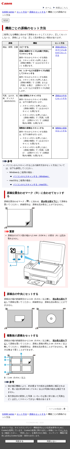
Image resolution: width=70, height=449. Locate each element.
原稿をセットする (37, 12)
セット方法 (22, 12)
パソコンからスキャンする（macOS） (30, 184)
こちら (65, 430)
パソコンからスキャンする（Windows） (31, 176)
